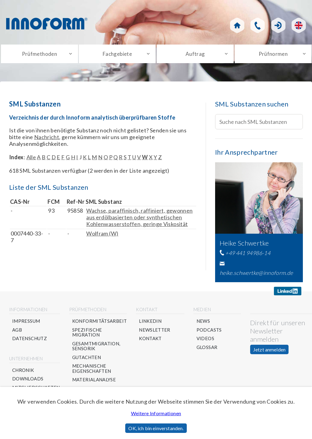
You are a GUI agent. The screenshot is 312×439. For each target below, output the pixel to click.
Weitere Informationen (156, 413)
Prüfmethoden (39, 54)
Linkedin (150, 321)
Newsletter (154, 330)
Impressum (26, 321)
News (203, 321)
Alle (31, 157)
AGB (17, 330)
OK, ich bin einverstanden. (155, 428)
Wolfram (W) (102, 233)
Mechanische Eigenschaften (91, 368)
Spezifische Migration (87, 332)
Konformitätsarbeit (99, 321)
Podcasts (209, 330)
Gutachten (86, 357)
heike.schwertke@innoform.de (256, 272)
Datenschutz (29, 338)
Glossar (207, 347)
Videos (205, 338)
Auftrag (195, 54)
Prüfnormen (273, 54)
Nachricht (46, 137)
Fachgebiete (117, 54)
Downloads (27, 378)
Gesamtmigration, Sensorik (96, 346)
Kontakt (150, 338)
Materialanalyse (94, 379)
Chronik (23, 370)
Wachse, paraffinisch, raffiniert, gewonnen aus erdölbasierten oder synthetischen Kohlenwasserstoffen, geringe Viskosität (139, 217)
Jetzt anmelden (269, 349)
